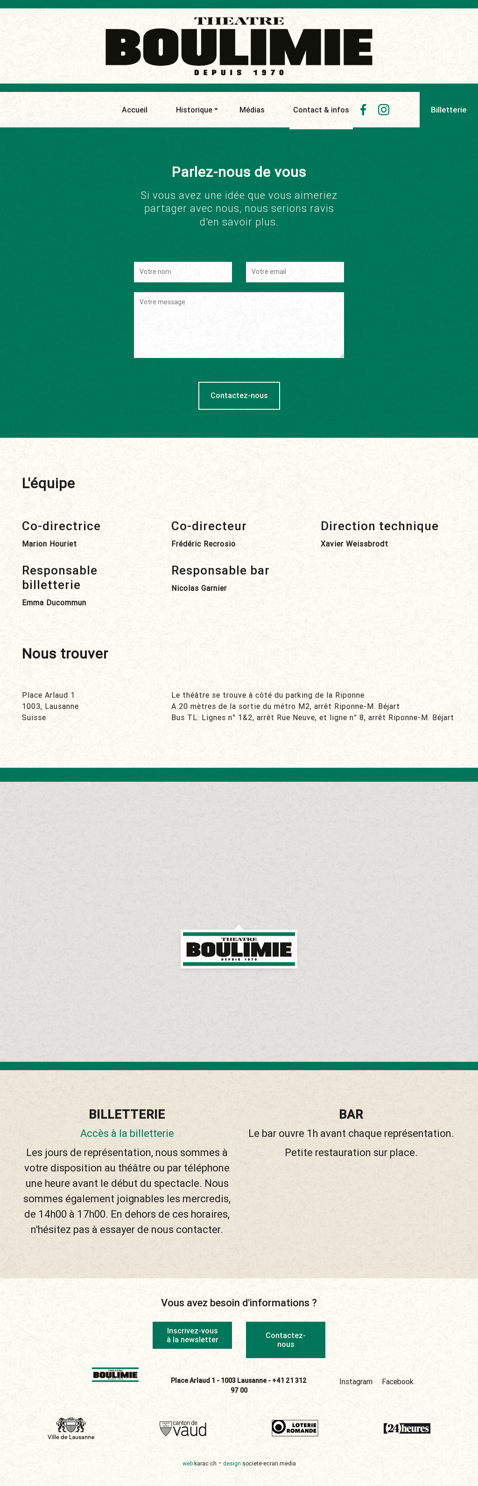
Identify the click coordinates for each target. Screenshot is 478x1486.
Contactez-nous (286, 1340)
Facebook (398, 1380)
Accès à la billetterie (127, 1133)
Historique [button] (194, 109)
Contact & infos (321, 112)
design (259, 1462)
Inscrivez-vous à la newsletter (192, 1335)
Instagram (356, 1380)
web (200, 1462)
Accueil (135, 109)
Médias (252, 109)
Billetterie (449, 110)
